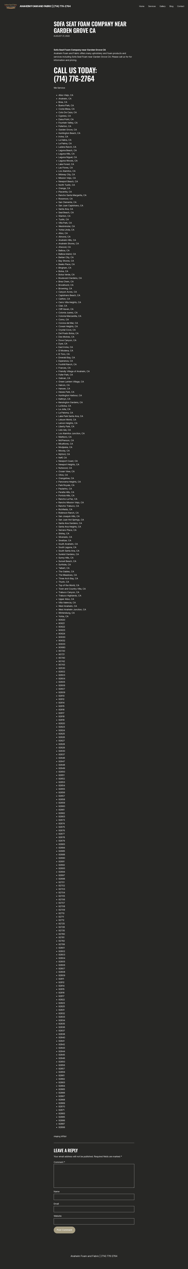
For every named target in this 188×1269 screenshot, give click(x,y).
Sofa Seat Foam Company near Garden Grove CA (90, 27)
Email (56, 1203)
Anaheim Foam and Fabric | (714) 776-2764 (45, 6)
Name (56, 1191)
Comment (59, 1162)
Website (58, 1216)
